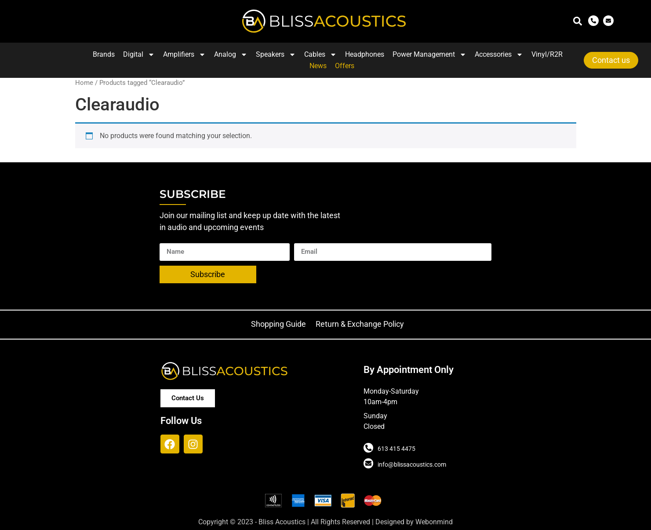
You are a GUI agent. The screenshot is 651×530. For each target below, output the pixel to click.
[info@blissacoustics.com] (368, 463)
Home (84, 83)
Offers (344, 66)
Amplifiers (184, 54)
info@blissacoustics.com (412, 464)
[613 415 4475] (368, 448)
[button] (578, 21)
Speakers (276, 54)
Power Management (429, 54)
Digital (139, 54)
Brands (104, 54)
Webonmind (434, 522)
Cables (320, 54)
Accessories (499, 54)
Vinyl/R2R (547, 54)
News (318, 66)
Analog (230, 54)
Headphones (364, 54)
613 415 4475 (396, 448)
